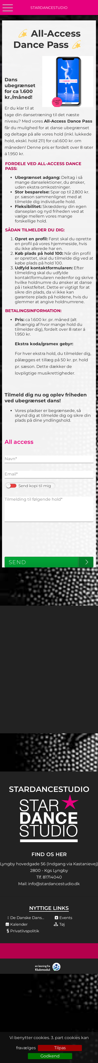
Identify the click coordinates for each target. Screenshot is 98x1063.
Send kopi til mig (34, 485)
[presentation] (43, 537)
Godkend (50, 1056)
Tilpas (60, 1047)
